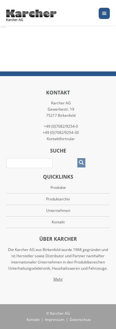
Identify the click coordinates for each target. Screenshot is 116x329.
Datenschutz (80, 319)
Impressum (54, 319)
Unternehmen (58, 210)
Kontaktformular (61, 138)
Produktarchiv (58, 199)
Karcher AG (60, 313)
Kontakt (58, 222)
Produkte (58, 187)
